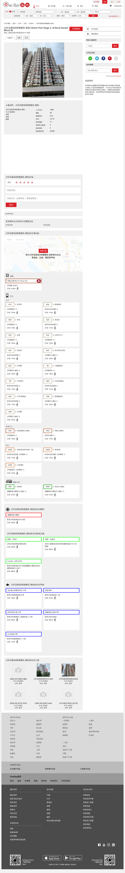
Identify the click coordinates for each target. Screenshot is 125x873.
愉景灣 (12, 742)
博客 (11, 829)
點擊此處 (43, 251)
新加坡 (44, 781)
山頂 (38, 735)
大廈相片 (10, 38)
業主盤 (23, 12)
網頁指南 (13, 817)
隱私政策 (73, 864)
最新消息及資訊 (16, 799)
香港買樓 (86, 813)
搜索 (93, 16)
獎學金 (12, 810)
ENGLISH (118, 6)
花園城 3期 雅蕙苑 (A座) (43, 703)
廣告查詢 (13, 802)
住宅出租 (46, 225)
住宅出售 (9, 225)
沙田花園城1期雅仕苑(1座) (68, 703)
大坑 (38, 746)
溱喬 (90, 728)
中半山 (12, 735)
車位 (80, 6)
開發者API (14, 832)
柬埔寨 (49, 802)
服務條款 (67, 864)
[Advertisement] (43, 154)
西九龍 (38, 728)
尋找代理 (13, 813)
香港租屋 (86, 795)
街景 (26, 38)
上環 (38, 750)
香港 (12, 781)
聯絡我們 (13, 806)
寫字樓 (51, 6)
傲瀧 (90, 724)
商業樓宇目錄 (50, 769)
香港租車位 (87, 810)
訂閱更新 (76, 28)
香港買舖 (86, 824)
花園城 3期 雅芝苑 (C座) (18, 703)
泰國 (35, 781)
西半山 (12, 720)
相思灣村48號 (94, 731)
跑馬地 (12, 724)
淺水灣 (38, 720)
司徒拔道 (39, 739)
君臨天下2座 (67, 757)
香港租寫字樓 (88, 799)
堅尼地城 (39, 731)
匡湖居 (91, 735)
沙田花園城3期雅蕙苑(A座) (68, 679)
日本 (48, 799)
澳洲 (48, 810)
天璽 (64, 753)
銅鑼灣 (38, 724)
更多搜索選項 (114, 16)
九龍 (65, 742)
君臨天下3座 (67, 750)
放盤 (104, 2)
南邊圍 (38, 742)
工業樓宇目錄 (85, 769)
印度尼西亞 (65, 781)
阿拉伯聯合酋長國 (53, 820)
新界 (91, 720)
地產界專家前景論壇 (17, 839)
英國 (48, 813)
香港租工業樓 (88, 802)
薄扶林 (12, 739)
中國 (48, 795)
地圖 (18, 38)
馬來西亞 (54, 781)
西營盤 (12, 746)
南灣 (64, 731)
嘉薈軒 (65, 724)
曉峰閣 (65, 735)
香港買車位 (87, 828)
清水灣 (12, 731)
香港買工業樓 (88, 820)
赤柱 (12, 757)
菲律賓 (27, 781)
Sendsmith (117, 76)
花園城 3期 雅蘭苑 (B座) (18, 679)
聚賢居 (65, 728)
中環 (38, 753)
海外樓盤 (96, 2)
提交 (11, 205)
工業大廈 (67, 6)
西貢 (12, 750)
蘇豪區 (12, 753)
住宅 (36, 6)
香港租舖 (86, 806)
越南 (19, 781)
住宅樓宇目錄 (15, 769)
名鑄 (64, 746)
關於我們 (13, 795)
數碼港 (38, 757)
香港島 (66, 720)
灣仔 (12, 728)
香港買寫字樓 (88, 817)
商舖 (95, 6)
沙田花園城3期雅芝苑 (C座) (43, 679)
